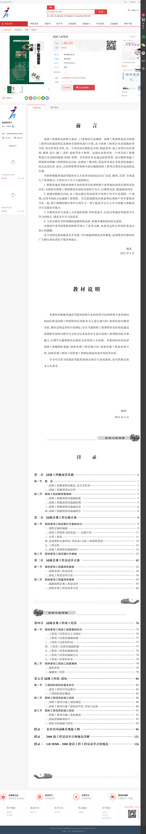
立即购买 (67, 88)
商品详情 (37, 108)
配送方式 (33, 812)
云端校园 (114, 24)
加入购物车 (82, 87)
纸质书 (47, 24)
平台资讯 (100, 24)
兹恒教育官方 (67, 78)
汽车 (55, 16)
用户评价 (54, 108)
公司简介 (105, 812)
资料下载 (128, 24)
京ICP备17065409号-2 (89, 828)
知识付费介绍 (106, 818)
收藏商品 (9, 98)
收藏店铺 (19, 138)
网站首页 (35, 24)
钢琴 (51, 16)
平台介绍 (105, 815)
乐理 (88, 16)
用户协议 (10, 815)
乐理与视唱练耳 (68, 16)
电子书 (59, 24)
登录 (125, 2)
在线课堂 (72, 24)
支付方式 (57, 812)
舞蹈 (58, 16)
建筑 (61, 16)
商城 (26, 30)
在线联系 (13, 126)
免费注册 (133, 2)
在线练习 (86, 24)
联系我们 (81, 812)
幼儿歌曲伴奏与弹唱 (80, 16)
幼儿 (48, 16)
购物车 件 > (136, 10)
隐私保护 (10, 812)
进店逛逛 (8, 138)
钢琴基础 (125, 92)
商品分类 (7, 24)
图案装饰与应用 (7, 207)
